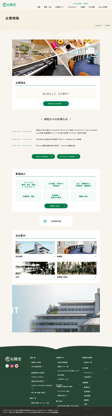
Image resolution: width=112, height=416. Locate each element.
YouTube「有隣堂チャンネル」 (68, 385)
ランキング (35, 379)
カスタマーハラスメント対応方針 (16, 402)
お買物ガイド (59, 7)
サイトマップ (9, 394)
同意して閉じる (100, 411)
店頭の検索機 (62, 334)
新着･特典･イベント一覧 (40, 374)
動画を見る (62, 367)
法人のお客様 (103, 7)
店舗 (38, 7)
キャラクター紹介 (64, 363)
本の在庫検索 (36, 338)
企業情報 (85, 354)
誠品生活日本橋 (37, 353)
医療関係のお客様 (37, 344)
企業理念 (87, 363)
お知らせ (85, 3)
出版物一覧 (88, 334)
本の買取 (61, 347)
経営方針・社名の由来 (54, 104)
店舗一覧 (33, 329)
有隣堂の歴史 (89, 380)
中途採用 (87, 348)
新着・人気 (47, 7)
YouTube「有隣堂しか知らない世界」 (64, 357)
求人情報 (92, 7)
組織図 (86, 371)
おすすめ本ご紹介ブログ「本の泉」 (68, 378)
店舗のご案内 (36, 334)
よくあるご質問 (77, 3)
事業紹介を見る (55, 206)
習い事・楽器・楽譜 (38, 364)
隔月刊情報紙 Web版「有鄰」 (68, 392)
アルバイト (87, 344)
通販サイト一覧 (63, 338)
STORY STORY (37, 349)
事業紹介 (87, 359)
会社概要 (87, 367)
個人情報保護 (54, 412)
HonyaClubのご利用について (68, 342)
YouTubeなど (72, 7)
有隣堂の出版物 (87, 329)
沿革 (85, 376)
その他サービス (63, 351)
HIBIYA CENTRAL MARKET (42, 357)
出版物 (83, 7)
